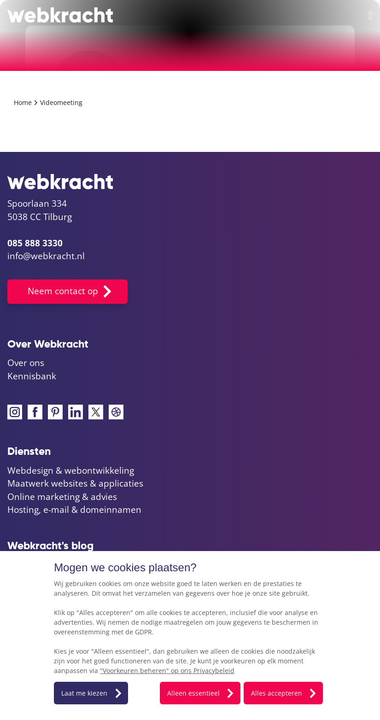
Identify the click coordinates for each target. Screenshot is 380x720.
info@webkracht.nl (46, 256)
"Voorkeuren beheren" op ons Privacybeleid (167, 670)
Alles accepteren (276, 693)
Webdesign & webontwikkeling (70, 470)
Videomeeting (61, 102)
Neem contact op (63, 291)
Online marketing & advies (62, 497)
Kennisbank (31, 376)
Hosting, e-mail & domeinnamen (74, 510)
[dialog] (190, 635)
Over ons (25, 363)
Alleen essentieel (193, 693)
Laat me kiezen (84, 693)
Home (24, 102)
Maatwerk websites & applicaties (75, 483)
